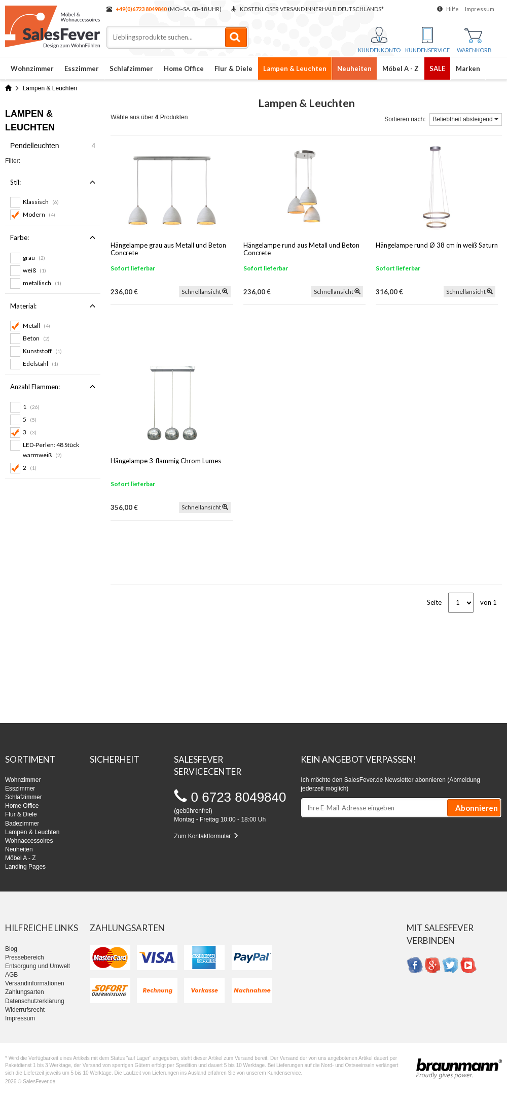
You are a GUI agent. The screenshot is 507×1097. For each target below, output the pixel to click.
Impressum (479, 9)
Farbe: (52, 237)
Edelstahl (40, 363)
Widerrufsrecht (25, 1009)
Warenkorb (474, 40)
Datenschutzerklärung (34, 1001)
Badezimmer (22, 823)
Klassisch (41, 201)
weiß (34, 270)
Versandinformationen (34, 983)
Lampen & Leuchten (295, 68)
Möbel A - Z (400, 68)
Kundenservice (427, 40)
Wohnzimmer (32, 68)
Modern (39, 214)
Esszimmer (81, 68)
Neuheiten (354, 68)
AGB (11, 974)
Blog (11, 948)
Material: (52, 306)
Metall (36, 325)
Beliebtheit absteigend (465, 119)
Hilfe (452, 9)
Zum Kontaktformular (206, 836)
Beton (36, 338)
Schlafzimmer (131, 68)
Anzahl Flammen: (52, 387)
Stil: (52, 182)
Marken (468, 68)
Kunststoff (42, 351)
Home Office (184, 68)
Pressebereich (24, 957)
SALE (437, 68)
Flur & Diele (233, 68)
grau (34, 257)
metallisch (42, 283)
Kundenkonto (379, 40)
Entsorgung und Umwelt (37, 966)
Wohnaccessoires (29, 840)
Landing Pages (25, 866)
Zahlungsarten (24, 992)
